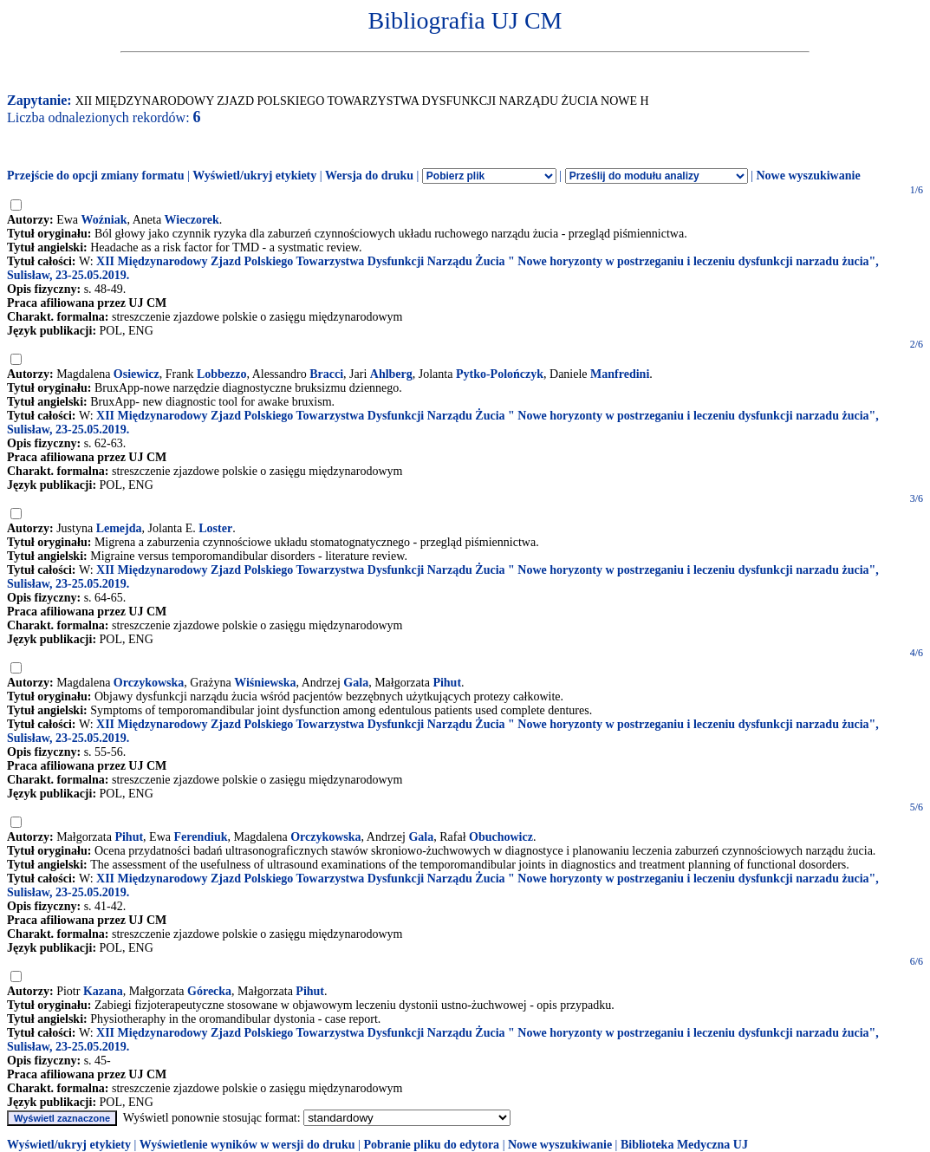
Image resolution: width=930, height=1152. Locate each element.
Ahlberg (391, 374)
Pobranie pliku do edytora (431, 1144)
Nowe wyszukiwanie (808, 175)
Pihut (446, 682)
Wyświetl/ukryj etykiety (254, 175)
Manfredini (619, 374)
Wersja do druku (369, 175)
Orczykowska (149, 682)
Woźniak (104, 219)
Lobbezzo (222, 374)
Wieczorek (192, 219)
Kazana (103, 991)
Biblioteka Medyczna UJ (684, 1144)
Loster (215, 528)
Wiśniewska (265, 682)
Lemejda (119, 528)
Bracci (326, 374)
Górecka (209, 991)
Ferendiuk (200, 836)
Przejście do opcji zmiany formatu (96, 175)
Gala (355, 682)
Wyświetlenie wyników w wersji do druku (247, 1144)
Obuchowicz (501, 836)
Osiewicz (136, 374)
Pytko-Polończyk (499, 374)
